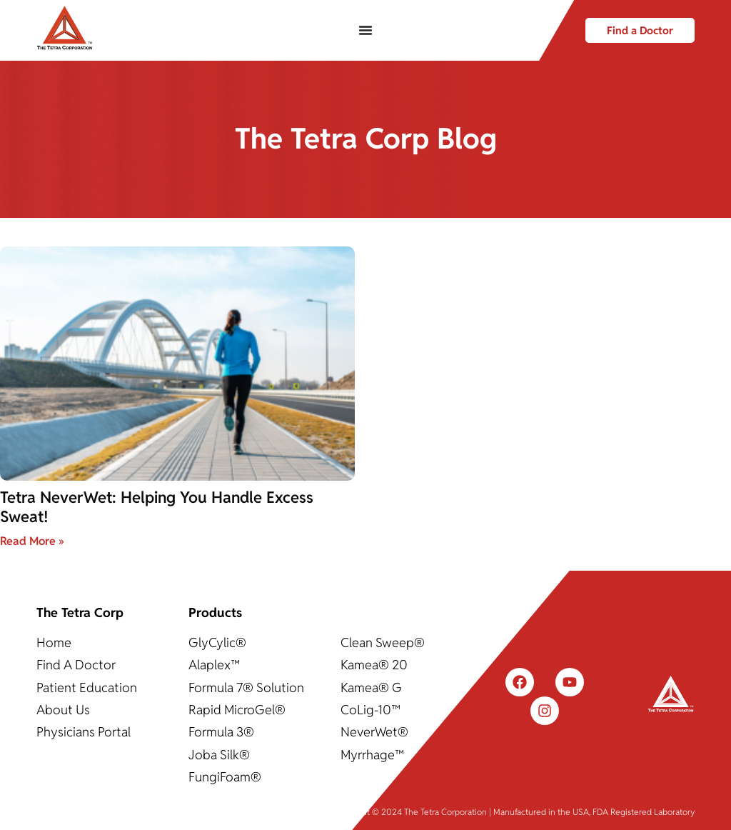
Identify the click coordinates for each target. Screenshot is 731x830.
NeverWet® (374, 732)
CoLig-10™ (370, 709)
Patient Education (86, 687)
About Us (63, 709)
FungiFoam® (224, 777)
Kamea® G (371, 687)
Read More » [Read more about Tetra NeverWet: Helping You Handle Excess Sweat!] (32, 541)
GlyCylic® (217, 642)
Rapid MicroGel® (237, 709)
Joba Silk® (219, 754)
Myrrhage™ (372, 754)
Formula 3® (221, 732)
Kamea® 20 (374, 664)
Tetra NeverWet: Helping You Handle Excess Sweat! (156, 506)
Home (53, 642)
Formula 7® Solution (246, 687)
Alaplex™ (214, 664)
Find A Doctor (76, 664)
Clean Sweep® (383, 642)
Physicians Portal (83, 732)
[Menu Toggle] (365, 30)
